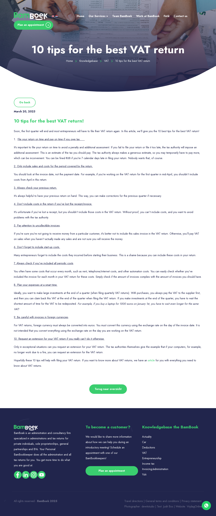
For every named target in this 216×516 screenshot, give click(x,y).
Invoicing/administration (155, 469)
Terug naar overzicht (108, 389)
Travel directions (133, 501)
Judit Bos (168, 506)
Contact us (180, 16)
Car (144, 442)
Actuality (147, 437)
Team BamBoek (122, 16)
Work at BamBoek (147, 16)
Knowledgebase (90, 61)
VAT (108, 61)
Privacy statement (192, 501)
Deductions (148, 447)
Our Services (98, 16)
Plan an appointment (34, 25)
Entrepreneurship (151, 458)
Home (80, 16)
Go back (24, 102)
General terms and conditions (162, 501)
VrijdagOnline (194, 506)
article (151, 360)
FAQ (166, 16)
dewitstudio (148, 506)
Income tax (148, 464)
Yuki (144, 474)
